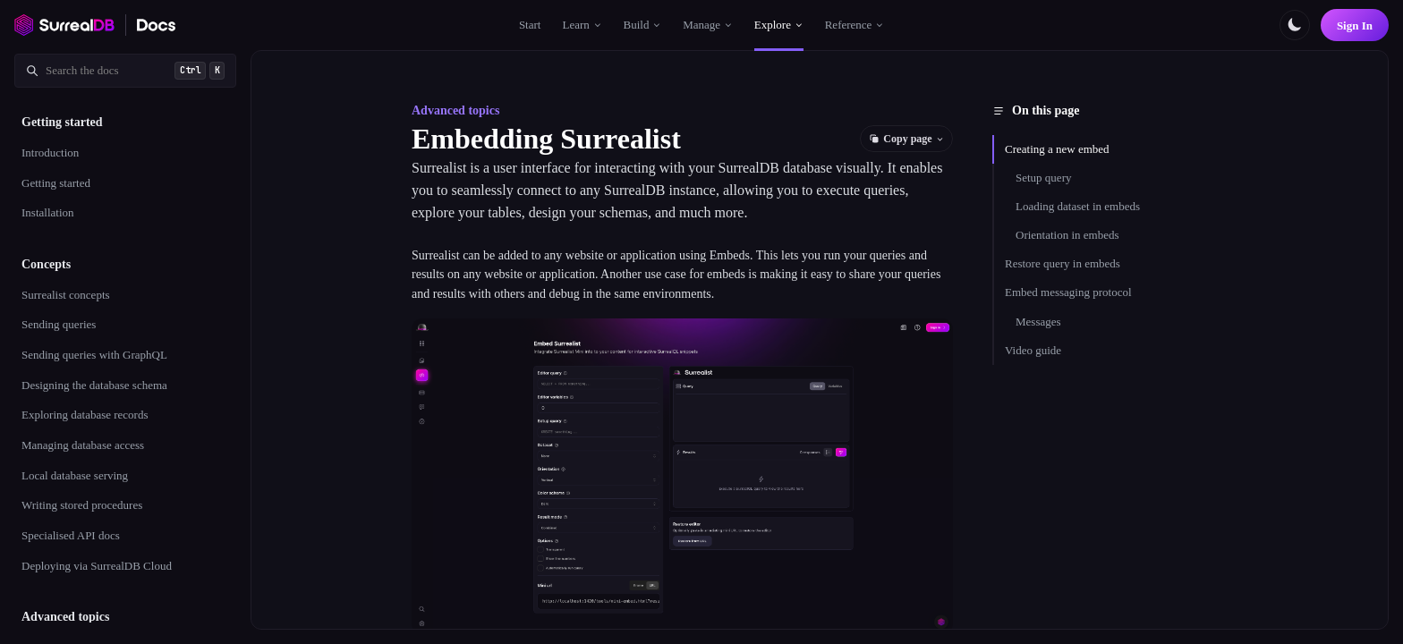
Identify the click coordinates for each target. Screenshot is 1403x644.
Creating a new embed (1057, 149)
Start (530, 24)
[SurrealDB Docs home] (156, 25)
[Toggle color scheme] (1295, 25)
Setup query (1043, 177)
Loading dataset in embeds (1078, 206)
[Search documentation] (125, 71)
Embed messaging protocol (1068, 292)
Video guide (1033, 350)
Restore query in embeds (1062, 263)
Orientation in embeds (1067, 235)
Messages (1038, 321)
